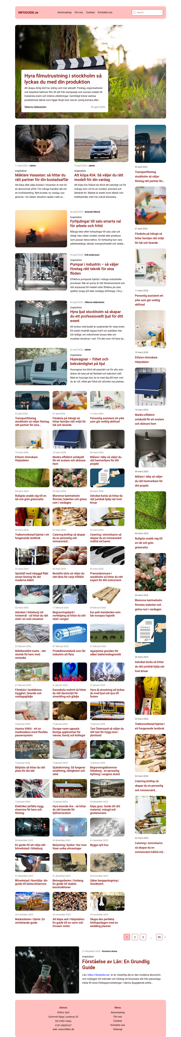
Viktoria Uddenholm (35, 107)
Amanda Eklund (92, 212)
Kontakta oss (105, 12)
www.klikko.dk (66, 1029)
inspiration (21, 170)
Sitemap (117, 1029)
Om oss (79, 12)
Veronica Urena (109, 951)
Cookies (90, 12)
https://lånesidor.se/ (98, 974)
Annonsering (64, 12)
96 (159, 937)
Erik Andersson (92, 255)
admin (33, 165)
